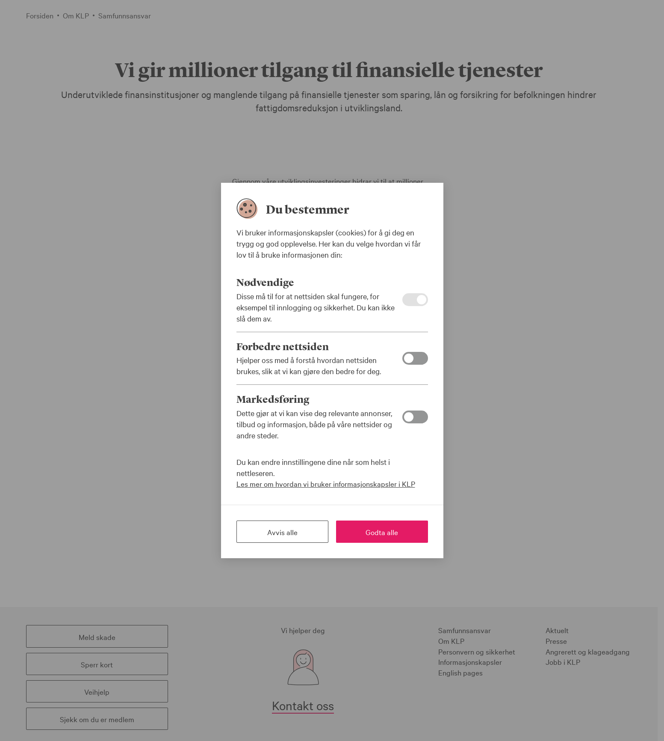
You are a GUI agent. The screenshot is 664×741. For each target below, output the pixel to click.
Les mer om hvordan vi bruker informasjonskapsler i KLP (325, 483)
